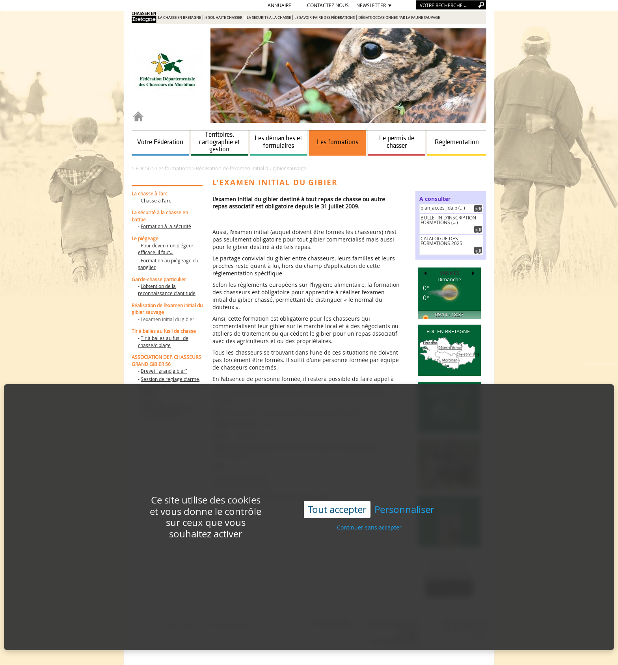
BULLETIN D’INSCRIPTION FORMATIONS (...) (448, 219)
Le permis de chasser (396, 142)
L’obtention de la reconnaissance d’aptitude (166, 289)
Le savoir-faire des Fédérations (324, 17)
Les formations (337, 142)
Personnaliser (404, 497)
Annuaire (279, 5)
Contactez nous (328, 5)
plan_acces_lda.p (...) (443, 207)
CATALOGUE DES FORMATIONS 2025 (441, 240)
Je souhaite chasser (224, 17)
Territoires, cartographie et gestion (219, 142)
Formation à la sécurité (166, 226)
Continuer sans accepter (369, 516)
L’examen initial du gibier (167, 319)
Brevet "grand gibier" (164, 371)
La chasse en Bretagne (179, 17)
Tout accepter (337, 497)
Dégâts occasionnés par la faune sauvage (399, 17)
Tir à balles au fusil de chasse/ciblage (163, 341)
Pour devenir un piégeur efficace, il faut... (166, 249)
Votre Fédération (160, 142)
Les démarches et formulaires (278, 142)
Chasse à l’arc (156, 200)
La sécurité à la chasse (269, 17)
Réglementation (457, 142)
